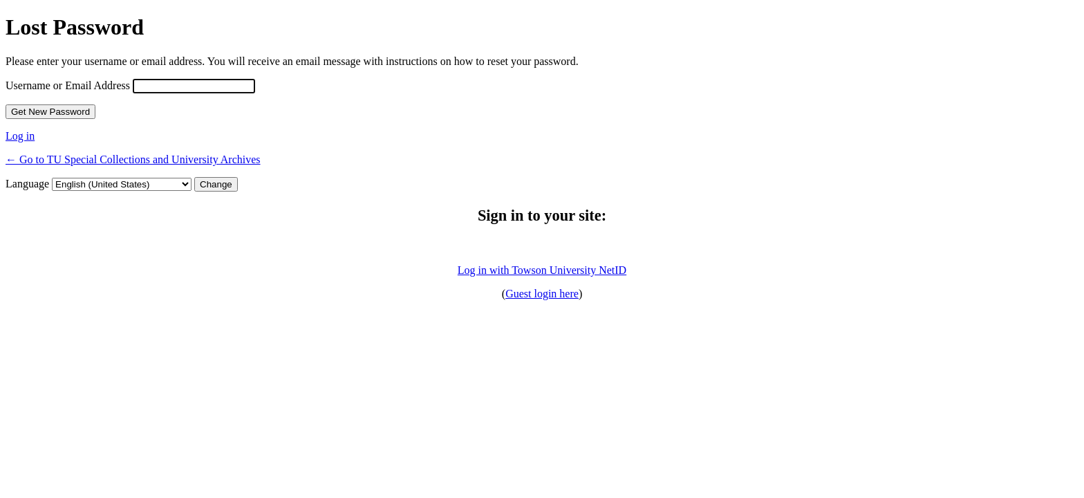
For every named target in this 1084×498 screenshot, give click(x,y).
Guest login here (542, 293)
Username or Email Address (68, 85)
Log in (20, 136)
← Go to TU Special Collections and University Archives (133, 159)
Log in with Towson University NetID (542, 270)
